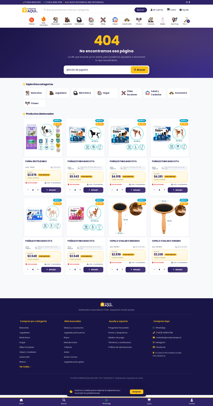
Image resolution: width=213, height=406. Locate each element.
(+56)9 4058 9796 (32, 2)
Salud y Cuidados (153, 93)
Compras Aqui (161, 321)
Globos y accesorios (73, 327)
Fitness (31, 103)
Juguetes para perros (74, 332)
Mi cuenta (157, 9)
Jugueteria (58, 93)
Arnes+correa (70, 356)
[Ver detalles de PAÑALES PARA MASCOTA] (85, 138)
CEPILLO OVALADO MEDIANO (125, 240)
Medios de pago (116, 337)
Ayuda (184, 9)
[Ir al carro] (171, 10)
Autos (66, 352)
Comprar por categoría (33, 321)
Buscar (140, 10)
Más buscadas (72, 321)
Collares (68, 347)
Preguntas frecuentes (118, 327)
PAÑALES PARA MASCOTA (81, 161)
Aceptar (136, 391)
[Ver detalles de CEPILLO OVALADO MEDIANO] (128, 217)
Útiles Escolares (129, 93)
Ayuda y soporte (118, 321)
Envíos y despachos (117, 332)
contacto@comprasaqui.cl (167, 337)
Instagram (159, 342)
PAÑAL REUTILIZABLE (36, 161)
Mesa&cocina (70, 342)
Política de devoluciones (120, 347)
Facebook (159, 347)
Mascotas (33, 93)
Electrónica (82, 93)
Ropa (66, 337)
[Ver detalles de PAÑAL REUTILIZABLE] (43, 138)
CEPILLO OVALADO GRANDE (166, 240)
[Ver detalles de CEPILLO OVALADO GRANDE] (170, 217)
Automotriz (178, 93)
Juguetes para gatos (74, 361)
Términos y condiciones (119, 342)
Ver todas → (25, 366)
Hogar (103, 93)
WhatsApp (159, 327)
